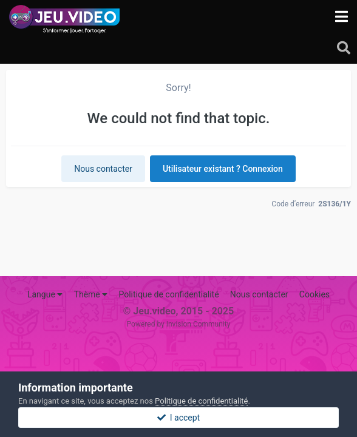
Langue (45, 294)
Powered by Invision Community (179, 324)
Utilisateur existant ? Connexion (223, 169)
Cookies (314, 294)
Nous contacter (103, 169)
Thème (91, 294)
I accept (178, 417)
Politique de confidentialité (168, 294)
